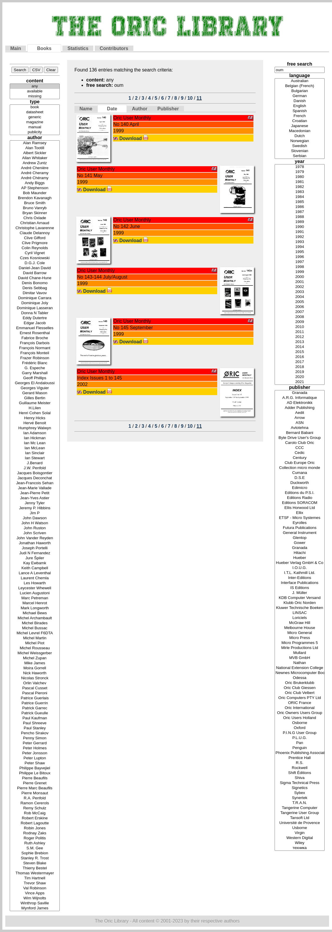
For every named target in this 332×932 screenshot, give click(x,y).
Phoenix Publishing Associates (299, 752)
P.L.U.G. (299, 737)
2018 (299, 367)
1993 (299, 241)
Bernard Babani (299, 432)
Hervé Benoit (34, 423)
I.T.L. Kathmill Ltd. (299, 572)
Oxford (299, 727)
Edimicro (299, 487)
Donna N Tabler (34, 313)
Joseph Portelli (34, 548)
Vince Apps (34, 893)
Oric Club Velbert (299, 692)
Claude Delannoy (34, 233)
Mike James (34, 663)
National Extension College (299, 667)
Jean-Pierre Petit (34, 493)
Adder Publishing (299, 407)
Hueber (299, 557)
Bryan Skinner (34, 213)
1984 (299, 196)
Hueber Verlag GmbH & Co (299, 562)
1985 (299, 201)
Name (85, 108)
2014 (299, 347)
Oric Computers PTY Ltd (299, 697)
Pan (299, 742)
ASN (299, 422)
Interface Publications (299, 582)
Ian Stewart (34, 458)
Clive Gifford (34, 238)
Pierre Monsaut (34, 793)
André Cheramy (34, 173)
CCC (299, 447)
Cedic (299, 452)
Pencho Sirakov (34, 733)
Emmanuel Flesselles (34, 328)
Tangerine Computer (299, 807)
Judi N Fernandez (34, 553)
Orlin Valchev (34, 683)
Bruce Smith (34, 203)
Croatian (299, 121)
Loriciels (299, 617)
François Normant (34, 348)
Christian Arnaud (34, 223)
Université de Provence (299, 823)
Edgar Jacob (34, 323)
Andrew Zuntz (34, 163)
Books (44, 48)
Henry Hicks (34, 418)
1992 (299, 236)
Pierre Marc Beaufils (34, 788)
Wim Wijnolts (34, 898)
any (34, 86)
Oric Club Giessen (299, 687)
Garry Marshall (34, 373)
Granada (299, 392)
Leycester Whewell (34, 588)
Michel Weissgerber (34, 653)
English (299, 106)
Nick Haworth (34, 673)
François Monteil (34, 353)
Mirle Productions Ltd (299, 647)
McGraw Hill (299, 622)
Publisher (168, 108)
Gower (299, 542)
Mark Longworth (34, 608)
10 (190, 98)
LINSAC (299, 612)
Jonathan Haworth (34, 543)
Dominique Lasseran (34, 308)
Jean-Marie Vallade (34, 488)
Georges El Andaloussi (34, 383)
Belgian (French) (299, 86)
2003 (299, 291)
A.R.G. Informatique (299, 397)
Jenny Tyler (34, 503)
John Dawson (34, 518)
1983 (299, 191)
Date (112, 108)
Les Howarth (34, 583)
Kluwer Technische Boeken (299, 607)
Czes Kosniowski (34, 258)
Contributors (114, 48)
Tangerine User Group (299, 812)
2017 (299, 362)
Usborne (299, 828)
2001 (299, 281)
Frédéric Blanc (34, 363)
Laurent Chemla (34, 578)
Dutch (299, 136)
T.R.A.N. (299, 802)
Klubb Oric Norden (299, 602)
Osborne (299, 722)
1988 (299, 216)
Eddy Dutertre (34, 318)
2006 (299, 306)
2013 (299, 341)
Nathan (299, 662)
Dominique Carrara (34, 298)
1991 (299, 231)
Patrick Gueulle (34, 713)
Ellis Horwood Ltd (299, 507)
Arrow (299, 417)
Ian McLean (34, 448)
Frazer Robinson (34, 358)
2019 (299, 372)
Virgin (299, 833)
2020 (299, 377)
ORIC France (299, 702)
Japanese (299, 126)
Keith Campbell (34, 568)
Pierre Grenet (34, 783)
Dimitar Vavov (34, 293)
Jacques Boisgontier (34, 473)
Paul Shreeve (34, 723)
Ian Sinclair (34, 453)
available (34, 91)
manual (34, 127)
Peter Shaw (34, 763)
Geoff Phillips (34, 378)
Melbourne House (299, 627)
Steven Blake (34, 863)
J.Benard (34, 463)
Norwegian (299, 141)
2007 (299, 311)
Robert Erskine (34, 818)
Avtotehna (299, 427)
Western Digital (299, 838)
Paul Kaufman (34, 718)
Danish (299, 101)
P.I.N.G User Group (299, 732)
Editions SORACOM (299, 502)
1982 (299, 186)
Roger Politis (34, 838)
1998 (299, 266)
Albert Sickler (34, 153)
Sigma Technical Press (299, 782)
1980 (299, 176)
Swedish (299, 146)
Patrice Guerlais (34, 698)
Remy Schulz (34, 808)
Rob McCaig (34, 813)
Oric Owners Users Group (299, 712)
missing (34, 96)
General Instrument (299, 532)
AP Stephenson (34, 188)
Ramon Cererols (34, 803)
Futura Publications (299, 527)
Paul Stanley (34, 728)
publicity (34, 132)
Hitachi (299, 552)
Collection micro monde (299, 467)
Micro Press (299, 637)
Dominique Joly (34, 303)
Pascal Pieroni (34, 693)
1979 (299, 171)
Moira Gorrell (34, 668)
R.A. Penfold (34, 798)
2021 (299, 382)
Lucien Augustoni (34, 593)
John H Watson (34, 523)
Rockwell (299, 767)
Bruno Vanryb (34, 208)
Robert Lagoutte (34, 823)
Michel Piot (34, 643)
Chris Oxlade (34, 218)
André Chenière (34, 168)
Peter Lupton (34, 758)
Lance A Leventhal (34, 573)
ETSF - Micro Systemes (299, 517)
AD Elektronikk (299, 402)
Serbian (299, 156)
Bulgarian (299, 91)
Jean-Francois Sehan (34, 483)
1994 (299, 246)
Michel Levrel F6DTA (34, 633)
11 (199, 98)
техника (299, 848)
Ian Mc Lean (34, 443)
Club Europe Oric (299, 462)
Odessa (299, 677)
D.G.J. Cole (34, 263)
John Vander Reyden (34, 538)
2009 (299, 321)
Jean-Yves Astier (34, 498)
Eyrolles (299, 522)
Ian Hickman (34, 438)
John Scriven (34, 533)
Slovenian (299, 151)
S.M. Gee (34, 848)
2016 (299, 357)
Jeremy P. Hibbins (34, 508)
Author (139, 108)
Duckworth (299, 482)
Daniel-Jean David (34, 268)
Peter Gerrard (34, 743)
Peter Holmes (34, 748)
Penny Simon (34, 738)
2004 (299, 296)
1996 (299, 256)
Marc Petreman (34, 598)
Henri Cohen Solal (34, 413)
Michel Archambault (34, 618)
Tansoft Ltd (299, 818)
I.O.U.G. (299, 567)
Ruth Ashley (34, 843)
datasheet (34, 112)
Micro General (299, 632)
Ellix (299, 512)
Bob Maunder (34, 193)
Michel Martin (34, 638)
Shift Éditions (299, 772)
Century (299, 457)
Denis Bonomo (34, 283)
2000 (299, 276)
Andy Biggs (34, 183)
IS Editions (299, 587)
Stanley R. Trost (34, 858)
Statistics (77, 48)
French (299, 116)
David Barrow (34, 273)
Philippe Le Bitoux (34, 773)
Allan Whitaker (34, 158)
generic (34, 117)
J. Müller (299, 592)
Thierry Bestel (34, 868)
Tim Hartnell (34, 878)
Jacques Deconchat (34, 478)
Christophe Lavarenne (34, 228)
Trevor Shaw (34, 883)
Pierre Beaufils (34, 778)
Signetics (299, 787)
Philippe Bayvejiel (34, 768)
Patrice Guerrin (34, 703)
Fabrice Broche (34, 338)
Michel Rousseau (34, 648)
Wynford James (34, 908)
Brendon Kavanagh (34, 198)
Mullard (299, 652)
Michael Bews (34, 613)
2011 (299, 331)
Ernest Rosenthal (34, 333)
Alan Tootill (34, 148)
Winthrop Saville (34, 903)
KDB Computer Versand (299, 597)
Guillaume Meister (34, 403)
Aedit (299, 412)
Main (15, 48)
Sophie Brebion (34, 853)
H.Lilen (34, 408)
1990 (299, 226)
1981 (299, 181)
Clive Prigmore (34, 243)
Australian (299, 81)
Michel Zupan (34, 658)
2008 (299, 316)
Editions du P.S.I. (299, 492)
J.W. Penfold (34, 468)
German (299, 96)
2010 (299, 326)
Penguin (299, 747)
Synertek (299, 797)
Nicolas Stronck (34, 678)
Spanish (299, 111)
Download (133, 138)
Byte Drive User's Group (299, 437)
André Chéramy (34, 178)
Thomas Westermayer (34, 873)
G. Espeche (34, 368)
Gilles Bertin (34, 398)
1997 (299, 261)
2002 (299, 286)
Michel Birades (34, 623)
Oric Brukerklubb (299, 682)
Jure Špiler (34, 558)
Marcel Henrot (34, 603)
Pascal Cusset (34, 688)
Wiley (299, 843)
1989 (299, 221)
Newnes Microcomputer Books (299, 672)
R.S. (299, 762)
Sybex (299, 792)
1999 (299, 271)
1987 (299, 211)
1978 (299, 166)
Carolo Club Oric (299, 442)
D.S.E (299, 477)
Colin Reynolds (34, 248)
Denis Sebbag (34, 288)
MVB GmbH (299, 657)
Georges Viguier (34, 388)
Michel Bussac (34, 628)
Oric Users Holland (299, 717)
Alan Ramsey (34, 143)
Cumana (299, 472)
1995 (299, 251)
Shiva (299, 777)
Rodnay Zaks (34, 833)
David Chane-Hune (34, 278)
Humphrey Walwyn (34, 428)
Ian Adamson (34, 433)
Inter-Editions (299, 577)
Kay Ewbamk (34, 563)
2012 (299, 336)
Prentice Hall (299, 757)
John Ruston (34, 528)
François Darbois (34, 343)
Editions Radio (299, 497)
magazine (34, 122)
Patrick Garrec (34, 708)
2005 (299, 301)
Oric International (299, 707)
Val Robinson (34, 888)
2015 (299, 352)
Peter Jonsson (34, 753)
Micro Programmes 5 (299, 642)
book (34, 107)
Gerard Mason (34, 393)
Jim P (34, 513)
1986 (299, 206)
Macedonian (299, 131)
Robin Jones (34, 828)
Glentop (299, 537)
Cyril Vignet (34, 253)
